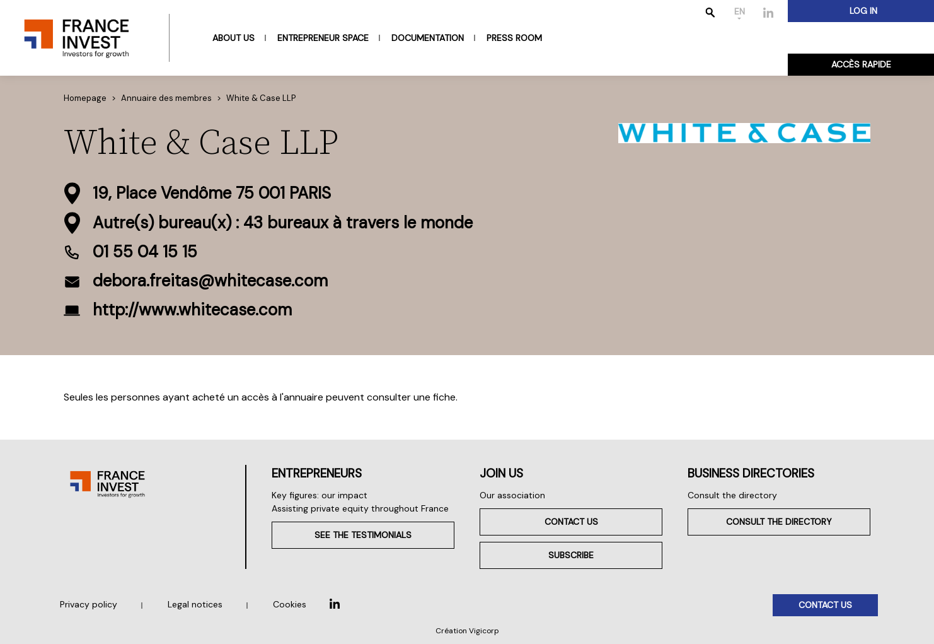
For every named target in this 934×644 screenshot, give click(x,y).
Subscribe (571, 555)
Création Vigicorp (467, 631)
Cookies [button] (289, 604)
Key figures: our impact (319, 495)
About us (233, 38)
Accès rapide (861, 64)
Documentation (427, 38)
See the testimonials (363, 535)
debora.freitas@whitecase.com (210, 280)
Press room (514, 38)
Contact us (571, 521)
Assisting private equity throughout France (360, 508)
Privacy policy (88, 604)
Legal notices (195, 604)
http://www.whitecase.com (192, 309)
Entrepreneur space (323, 38)
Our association (512, 495)
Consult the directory (732, 495)
